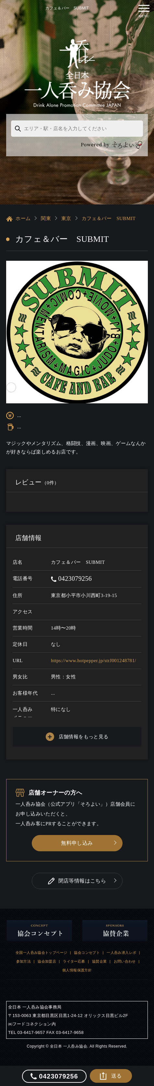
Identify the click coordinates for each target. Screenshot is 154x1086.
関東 (46, 218)
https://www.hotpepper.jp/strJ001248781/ (93, 660)
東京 (66, 218)
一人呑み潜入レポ (121, 952)
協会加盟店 (47, 961)
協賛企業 (99, 961)
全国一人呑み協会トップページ (41, 952)
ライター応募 (74, 961)
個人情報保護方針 (77, 970)
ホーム (18, 219)
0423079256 (71, 578)
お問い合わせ (125, 961)
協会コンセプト (87, 952)
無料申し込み (77, 843)
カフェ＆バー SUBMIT (109, 218)
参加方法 (23, 961)
